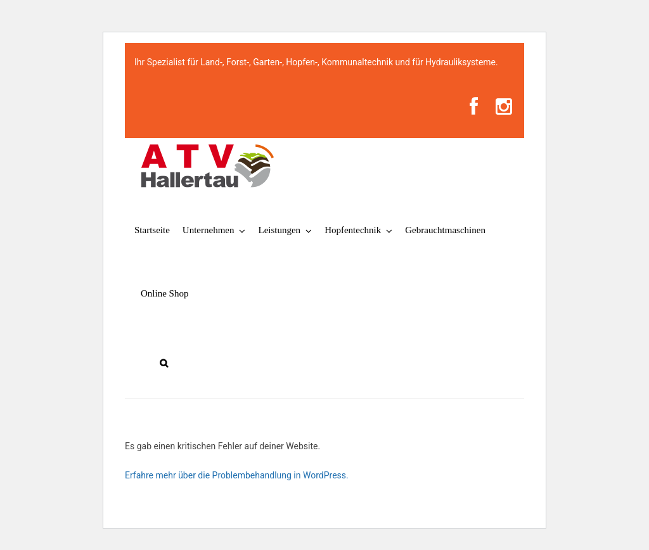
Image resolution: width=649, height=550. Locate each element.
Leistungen (279, 230)
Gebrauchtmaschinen (445, 230)
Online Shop (164, 293)
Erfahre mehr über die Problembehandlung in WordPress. (237, 475)
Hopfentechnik (352, 230)
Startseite (152, 230)
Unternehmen (209, 230)
